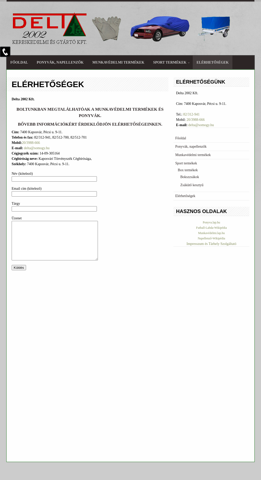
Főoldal (19, 62)
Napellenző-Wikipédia (211, 238)
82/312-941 (191, 114)
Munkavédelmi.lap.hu (211, 233)
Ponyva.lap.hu (211, 222)
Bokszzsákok (189, 177)
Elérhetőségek (213, 62)
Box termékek (188, 170)
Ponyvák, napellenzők (60, 62)
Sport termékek (169, 63)
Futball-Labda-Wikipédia (211, 227)
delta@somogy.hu (37, 148)
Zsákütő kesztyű (191, 185)
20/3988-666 (31, 143)
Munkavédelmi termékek (118, 62)
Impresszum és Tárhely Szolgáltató (211, 244)
